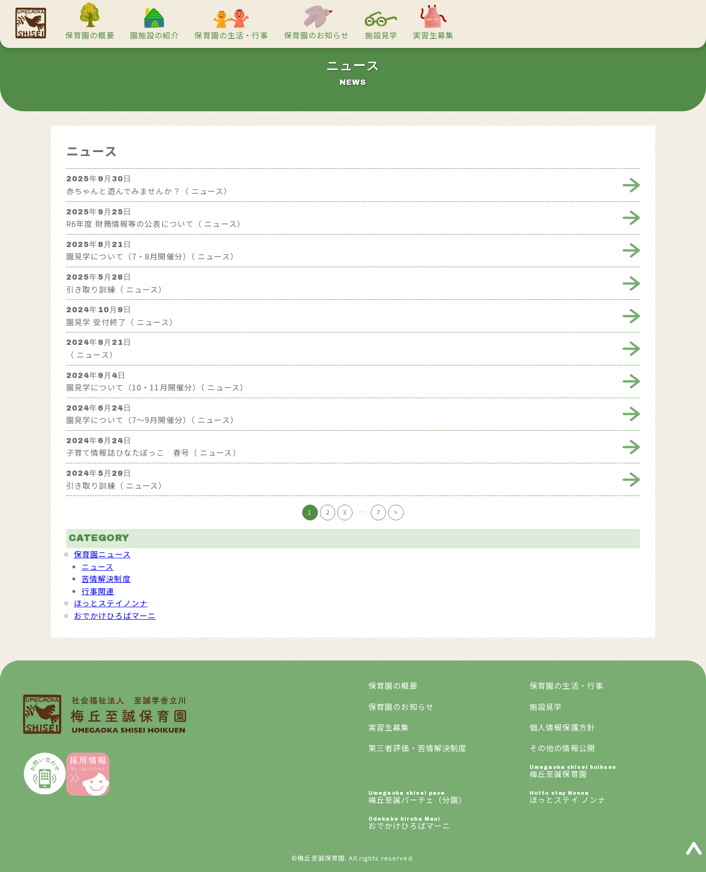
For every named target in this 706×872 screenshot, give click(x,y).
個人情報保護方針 (562, 727)
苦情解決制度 (106, 578)
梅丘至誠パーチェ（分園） (449, 797)
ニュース (98, 566)
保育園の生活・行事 (231, 35)
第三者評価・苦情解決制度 (417, 748)
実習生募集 (433, 35)
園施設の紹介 (154, 35)
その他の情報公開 (562, 748)
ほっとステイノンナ (111, 603)
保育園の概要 (90, 35)
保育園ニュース (102, 554)
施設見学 (381, 35)
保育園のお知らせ (317, 35)
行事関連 (98, 591)
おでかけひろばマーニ (115, 615)
